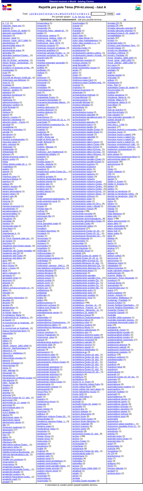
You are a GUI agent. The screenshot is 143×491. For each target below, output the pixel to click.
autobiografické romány (119, 337)
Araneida (77, 30)
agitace (5, 184)
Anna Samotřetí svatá (47, 223)
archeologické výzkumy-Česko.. (88, 184)
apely (39, 396)
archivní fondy (79, 416)
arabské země (44, 458)
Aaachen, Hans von (11, 25)
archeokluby (78, 107)
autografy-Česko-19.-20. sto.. (122, 377)
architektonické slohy (83, 293)
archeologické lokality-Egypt (86, 132)
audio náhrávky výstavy (119, 270)
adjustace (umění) (11, 105)
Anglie (40, 196)
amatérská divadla (11, 467)
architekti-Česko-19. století (85, 255)
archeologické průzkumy (84, 166)
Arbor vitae (78, 35)
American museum (46, 45)
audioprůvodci (114, 273)
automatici (112, 382)
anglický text (43, 189)
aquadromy (42, 446)
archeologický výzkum (83, 208)
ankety (40, 218)
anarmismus (43, 127)
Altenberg (7, 439)
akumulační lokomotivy (13, 297)
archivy (76, 436)
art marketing (114, 67)
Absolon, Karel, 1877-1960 (15, 40)
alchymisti (7, 405)
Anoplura (41, 243)
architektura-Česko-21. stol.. (86, 369)
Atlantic (111, 208)
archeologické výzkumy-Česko (87, 181)
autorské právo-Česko (118, 438)
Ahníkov (6, 223)
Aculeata (6, 85)
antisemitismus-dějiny (47, 325)
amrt (39, 92)
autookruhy (113, 431)
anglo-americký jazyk (47, 201)
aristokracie (78, 448)
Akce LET (7, 263)
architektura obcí (81, 332)
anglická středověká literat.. (50, 179)
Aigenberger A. (9, 233)
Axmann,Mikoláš (115, 468)
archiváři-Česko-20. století (85, 404)
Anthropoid (42, 263)
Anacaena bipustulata (47, 100)
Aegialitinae (8, 127)
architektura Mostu (81, 327)
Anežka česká (44, 161)
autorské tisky (114, 441)
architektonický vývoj (82, 297)
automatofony (114, 389)
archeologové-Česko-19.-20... (87, 231)
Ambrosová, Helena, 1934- (50, 38)
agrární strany (9, 194)
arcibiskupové (79, 50)
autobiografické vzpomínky (120, 339)
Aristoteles (78, 458)
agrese (5, 199)
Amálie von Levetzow (12, 459)
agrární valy (8, 196)
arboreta (77, 45)
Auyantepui (113, 451)
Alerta (5, 368)
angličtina (41, 194)
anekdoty (41, 156)
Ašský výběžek (115, 171)
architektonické (80, 273)
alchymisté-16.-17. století (14, 402)
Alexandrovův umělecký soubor (17, 378)
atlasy (110, 218)
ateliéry (111, 189)
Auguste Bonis (115, 283)
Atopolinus (113, 246)
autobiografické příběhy (119, 335)
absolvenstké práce (11, 45)
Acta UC (6, 82)
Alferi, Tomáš (8, 383)
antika (40, 300)
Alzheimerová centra (12, 449)
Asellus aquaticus (116, 95)
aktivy (5, 290)
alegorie (6, 360)
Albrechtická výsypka (12, 358)
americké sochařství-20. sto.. (51, 55)
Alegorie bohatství (11, 363)
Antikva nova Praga (46, 307)
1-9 (30, 14)
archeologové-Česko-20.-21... (87, 233)
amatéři (6, 481)
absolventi (7, 48)
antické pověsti (44, 280)
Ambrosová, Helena (46, 35)
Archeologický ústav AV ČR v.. (87, 203)
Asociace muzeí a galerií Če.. (122, 137)
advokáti (6, 124)
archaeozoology (80, 100)
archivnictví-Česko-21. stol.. (86, 433)
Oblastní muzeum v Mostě (62, 1)
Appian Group (43, 436)
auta (110, 325)
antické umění (44, 285)
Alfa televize (8, 380)
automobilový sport (117, 416)
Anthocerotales (44, 253)
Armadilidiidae (114, 35)
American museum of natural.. (51, 48)
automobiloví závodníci (118, 409)
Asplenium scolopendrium (120, 149)
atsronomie (113, 258)
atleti (110, 236)
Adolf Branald (9, 107)
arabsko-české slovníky (48, 468)
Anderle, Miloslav (45, 147)
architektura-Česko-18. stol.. (86, 357)
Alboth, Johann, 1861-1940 (15, 345)
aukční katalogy (115, 293)
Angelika (41, 174)
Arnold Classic (114, 48)
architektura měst (81, 322)
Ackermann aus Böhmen (14, 80)
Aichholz (6, 236)
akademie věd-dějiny (12, 258)
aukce (110, 290)
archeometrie (79, 241)
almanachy (7, 430)
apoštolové (42, 433)
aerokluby (7, 137)
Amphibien (42, 87)
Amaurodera (43, 23)
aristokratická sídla (82, 453)
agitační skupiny (10, 186)
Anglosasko (42, 203)
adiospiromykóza (10, 102)
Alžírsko (6, 457)
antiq (39, 315)
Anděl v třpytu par (45, 137)
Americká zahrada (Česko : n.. (51, 53)
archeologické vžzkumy (84, 196)
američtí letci (43, 58)
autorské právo (115, 436)
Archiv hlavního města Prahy (86, 384)
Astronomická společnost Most (122, 156)
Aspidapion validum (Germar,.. (122, 147)
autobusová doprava (117, 344)
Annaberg (42, 228)
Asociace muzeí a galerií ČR (121, 139)
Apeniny (41, 399)
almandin (6, 432)
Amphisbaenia (44, 90)
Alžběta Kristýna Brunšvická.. (16, 452)
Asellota (111, 92)
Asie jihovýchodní (116, 112)
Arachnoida (42, 480)
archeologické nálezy (83, 139)
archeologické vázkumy (84, 174)
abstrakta (6, 53)
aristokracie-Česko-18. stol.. (86, 451)
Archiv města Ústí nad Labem (87, 389)
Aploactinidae (43, 419)
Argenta (76, 85)
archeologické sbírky (82, 169)
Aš (109, 166)
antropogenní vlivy (46, 359)
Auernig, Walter (115, 275)
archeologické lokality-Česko (86, 129)
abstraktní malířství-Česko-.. (16, 55)
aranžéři (76, 33)
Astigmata (112, 152)
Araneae (77, 28)
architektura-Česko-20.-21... (86, 367)
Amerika (41, 60)
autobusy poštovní (116, 357)
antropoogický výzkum (48, 386)
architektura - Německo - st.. (86, 310)
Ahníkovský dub (10, 226)
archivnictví (78, 431)
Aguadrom (7, 218)
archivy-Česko (79, 441)
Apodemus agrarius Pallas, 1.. (51, 421)
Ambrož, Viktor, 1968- (47, 40)
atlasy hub (112, 231)
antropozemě (43, 389)
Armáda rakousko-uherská (120, 28)
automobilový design (117, 411)
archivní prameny (81, 426)
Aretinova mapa (80, 77)
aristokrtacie (78, 456)
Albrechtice (7, 355)
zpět (118, 14)
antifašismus (43, 290)
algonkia (6, 392)
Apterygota (42, 441)
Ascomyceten (114, 90)
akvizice (6, 310)
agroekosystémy (10, 211)
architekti (77, 253)
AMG (39, 75)
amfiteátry (42, 70)
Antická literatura (45, 270)
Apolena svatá (44, 426)
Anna (39, 221)
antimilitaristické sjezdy (48, 312)
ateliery (111, 186)
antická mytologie (45, 275)
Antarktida (42, 248)
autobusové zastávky (118, 352)
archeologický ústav (82, 201)
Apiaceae (41, 404)
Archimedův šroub (81, 250)
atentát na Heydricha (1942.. (121, 194)
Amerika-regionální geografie (51, 62)
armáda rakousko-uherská (120, 30)
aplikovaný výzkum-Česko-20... (52, 416)
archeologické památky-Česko (87, 159)
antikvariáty (42, 310)
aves (110, 461)
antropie (41, 349)
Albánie (6, 338)
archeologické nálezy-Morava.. (87, 154)
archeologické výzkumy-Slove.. (87, 194)
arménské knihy (115, 43)
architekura (78, 377)
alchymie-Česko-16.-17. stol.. (16, 397)
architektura (78, 302)
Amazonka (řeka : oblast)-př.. (51, 30)
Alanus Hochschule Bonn (14, 331)
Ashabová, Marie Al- (117, 97)
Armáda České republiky (84, 480)
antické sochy (43, 283)
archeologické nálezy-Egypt (86, 147)
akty (4, 295)
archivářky (77, 406)
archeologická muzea (83, 112)
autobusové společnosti (119, 349)
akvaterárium (8, 307)
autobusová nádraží (117, 347)
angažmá (41, 169)
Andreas (41, 149)
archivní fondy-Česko (83, 419)
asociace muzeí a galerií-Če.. (122, 142)
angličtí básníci (44, 191)
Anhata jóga (43, 208)
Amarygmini (8, 462)
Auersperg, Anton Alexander (121, 278)
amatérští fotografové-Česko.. (16, 477)
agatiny (5, 169)
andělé (40, 144)
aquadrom (42, 443)
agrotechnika (8, 216)
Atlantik (111, 211)
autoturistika (113, 446)
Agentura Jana (9, 176)
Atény (110, 201)
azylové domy (114, 473)
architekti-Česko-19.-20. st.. (86, 258)
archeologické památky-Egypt (87, 161)
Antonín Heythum (45, 332)
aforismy (6, 154)
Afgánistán (7, 147)
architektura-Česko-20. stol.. (86, 364)
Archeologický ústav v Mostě (86, 206)
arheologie (78, 92)
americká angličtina (46, 50)
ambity (40, 33)
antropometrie (43, 384)
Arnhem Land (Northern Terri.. (122, 45)
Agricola (6, 201)
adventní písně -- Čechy (13, 122)
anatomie (41, 132)
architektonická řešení (83, 270)
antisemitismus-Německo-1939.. (52, 327)
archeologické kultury (83, 124)
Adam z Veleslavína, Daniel (15, 87)
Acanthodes (8, 70)
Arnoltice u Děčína (116, 53)
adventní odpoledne (11, 119)
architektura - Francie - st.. (85, 307)
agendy (6, 171)
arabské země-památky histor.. (52, 466)
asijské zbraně (114, 119)
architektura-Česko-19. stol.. (86, 359)
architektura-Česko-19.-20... (86, 362)
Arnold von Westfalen (118, 50)
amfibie (40, 67)
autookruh (112, 429)
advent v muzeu (10, 117)
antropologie (43, 364)
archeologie (78, 211)
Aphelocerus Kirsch (46, 401)
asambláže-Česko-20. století (121, 87)
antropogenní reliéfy (46, 357)
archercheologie (80, 248)
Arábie (40, 448)
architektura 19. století (83, 312)
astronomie (113, 161)
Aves (110, 458)
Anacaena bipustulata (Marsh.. (51, 102)
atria (110, 250)
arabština (41, 473)
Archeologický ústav (82, 199)
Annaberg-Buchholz (46, 231)
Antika (40, 297)
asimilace (112, 122)
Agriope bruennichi (11, 206)
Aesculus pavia (9, 142)
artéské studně (115, 75)
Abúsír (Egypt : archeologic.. (16, 62)
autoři (110, 443)
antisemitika (42, 317)
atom (110, 241)
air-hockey (7, 241)
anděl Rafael (43, 134)
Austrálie (112, 315)
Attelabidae (113, 265)
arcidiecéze (78, 58)
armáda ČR (113, 25)
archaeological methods (84, 95)
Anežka (40, 159)
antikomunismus (45, 302)
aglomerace (8, 189)
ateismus (112, 176)
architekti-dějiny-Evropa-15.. (86, 260)
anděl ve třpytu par (46, 139)
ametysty (41, 65)
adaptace (6, 92)
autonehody (113, 421)
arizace (76, 466)
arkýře (76, 476)
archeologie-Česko (82, 223)
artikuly (111, 80)
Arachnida (42, 476)
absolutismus (8, 43)
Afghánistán (8, 152)
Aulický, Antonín (115, 295)
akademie (7, 248)
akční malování (9, 273)
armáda (76, 478)
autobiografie (114, 342)
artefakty (112, 70)
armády (111, 38)
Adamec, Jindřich (10, 90)
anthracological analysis (48, 258)
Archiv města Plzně (82, 386)
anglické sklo (43, 184)
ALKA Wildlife (9, 412)
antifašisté (42, 293)
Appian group (43, 438)
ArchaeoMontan (80, 97)
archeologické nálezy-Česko (86, 144)
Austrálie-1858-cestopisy (119, 317)
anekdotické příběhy (46, 154)
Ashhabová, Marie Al (117, 102)
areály (76, 70)
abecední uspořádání (12, 33)
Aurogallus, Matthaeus (118, 297)
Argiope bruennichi (82, 90)
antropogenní (43, 352)
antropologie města (46, 379)
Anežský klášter (44, 166)
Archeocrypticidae (81, 105)
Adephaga (7, 100)
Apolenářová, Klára (46, 429)
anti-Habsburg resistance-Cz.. (51, 268)
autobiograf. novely (117, 330)
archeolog (77, 109)
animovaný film (44, 216)
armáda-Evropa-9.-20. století (121, 33)
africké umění (9, 159)
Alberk (5, 343)
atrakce (111, 248)
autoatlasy (112, 327)
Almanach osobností (12, 427)
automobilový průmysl (118, 414)
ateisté (111, 179)
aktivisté (6, 283)
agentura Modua (10, 179)
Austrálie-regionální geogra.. (121, 320)
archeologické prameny (84, 164)
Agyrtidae (7, 221)
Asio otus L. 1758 (116, 124)
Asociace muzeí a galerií (119, 134)
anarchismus (43, 117)
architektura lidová (81, 320)
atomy (110, 243)
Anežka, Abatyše (45, 164)
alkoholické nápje (10, 417)
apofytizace (42, 424)
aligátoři (6, 410)
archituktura (78, 379)
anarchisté (42, 122)
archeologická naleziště (84, 114)
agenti (5, 174)
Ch (51, 14)
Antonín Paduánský (46, 335)
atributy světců (115, 255)
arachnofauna (43, 478)
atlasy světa (113, 233)
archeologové (79, 228)
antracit (40, 339)
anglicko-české (44, 186)
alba (4, 336)
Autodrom (112, 362)
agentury (6, 181)
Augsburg (112, 280)
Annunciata (42, 238)
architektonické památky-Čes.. (87, 278)
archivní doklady (80, 411)
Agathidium (7, 166)
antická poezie (44, 278)
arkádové (77, 471)
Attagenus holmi (115, 263)
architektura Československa (86, 317)
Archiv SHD (78, 394)
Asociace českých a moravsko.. (123, 129)
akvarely (6, 302)
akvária (5, 305)
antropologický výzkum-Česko (51, 362)
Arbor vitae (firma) (81, 38)
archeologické (79, 119)
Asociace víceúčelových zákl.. (122, 144)
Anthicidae (42, 250)
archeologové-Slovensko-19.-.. (87, 236)
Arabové (41, 451)
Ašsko (110, 169)
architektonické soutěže (84, 295)
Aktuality (6, 293)
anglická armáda (45, 176)
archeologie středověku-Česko (87, 221)
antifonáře (42, 295)
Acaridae (6, 75)
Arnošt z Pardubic (116, 55)
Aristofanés (78, 446)
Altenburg (7, 442)
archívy (76, 438)
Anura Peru (42, 391)
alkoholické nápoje (11, 420)
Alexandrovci (8, 375)
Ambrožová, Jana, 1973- (49, 43)
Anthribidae (42, 260)
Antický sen (42, 288)
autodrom (112, 364)
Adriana (6, 112)
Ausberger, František (117, 300)
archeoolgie (78, 243)
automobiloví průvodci (118, 406)
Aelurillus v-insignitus (12, 129)
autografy (112, 374)
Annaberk (41, 233)
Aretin (75, 75)
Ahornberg (7, 228)
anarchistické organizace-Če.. (51, 124)
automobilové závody (118, 404)
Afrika (5, 161)
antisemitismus (44, 320)
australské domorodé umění (121, 322)
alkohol (5, 415)
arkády (76, 473)
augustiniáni (113, 285)
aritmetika (77, 463)
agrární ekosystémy (11, 191)
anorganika (42, 246)
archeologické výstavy (83, 176)
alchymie (6, 395)
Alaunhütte (7, 333)
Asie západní (114, 114)
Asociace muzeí (115, 132)
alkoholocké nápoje (11, 422)
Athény (111, 203)
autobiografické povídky (119, 332)
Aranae (76, 25)
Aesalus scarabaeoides (13, 139)
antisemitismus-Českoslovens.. (52, 322)
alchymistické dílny (11, 407)
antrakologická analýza (48, 342)
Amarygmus (8, 464)
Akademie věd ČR (11, 253)
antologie (41, 330)
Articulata (112, 77)
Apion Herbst (43, 409)
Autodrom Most (115, 367)
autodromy (113, 369)
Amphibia (41, 85)
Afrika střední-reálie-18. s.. (15, 164)
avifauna (112, 463)
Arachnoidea (79, 23)
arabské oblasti (44, 453)
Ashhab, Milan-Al (116, 100)
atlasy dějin (113, 223)
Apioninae (42, 411)
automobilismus (115, 396)
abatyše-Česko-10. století (14, 30)
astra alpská (113, 154)
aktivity (5, 285)
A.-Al (74, 16)
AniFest (40, 211)
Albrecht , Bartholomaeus (14, 348)
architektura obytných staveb (86, 337)
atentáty (111, 199)
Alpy (4, 434)
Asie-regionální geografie (120, 117)
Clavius (90, 1)
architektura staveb (82, 347)
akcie (5, 270)
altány (5, 437)
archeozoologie (80, 246)
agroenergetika (9, 213)
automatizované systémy (119, 386)
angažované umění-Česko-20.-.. (52, 171)
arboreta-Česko (80, 48)
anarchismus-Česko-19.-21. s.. (52, 119)
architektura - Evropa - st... (85, 305)
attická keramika (115, 268)
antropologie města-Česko (49, 382)
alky (4, 425)
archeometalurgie (81, 238)
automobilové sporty (117, 401)
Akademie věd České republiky (17, 250)
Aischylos (7, 243)
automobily (113, 419)
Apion (40, 406)
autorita (111, 433)
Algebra (6, 385)
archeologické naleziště (84, 137)
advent (5, 114)
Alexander (7, 373)
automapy (112, 379)
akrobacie (7, 275)
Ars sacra (112, 65)
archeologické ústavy (83, 171)
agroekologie (8, 208)
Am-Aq (81, 16)
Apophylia (42, 431)
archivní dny (78, 409)
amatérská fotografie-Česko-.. (16, 469)
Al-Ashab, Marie (10, 312)
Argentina (77, 87)
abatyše (6, 28)
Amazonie (42, 25)
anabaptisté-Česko (46, 97)
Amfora (40, 72)
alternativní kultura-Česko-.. (15, 444)
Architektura (78, 300)
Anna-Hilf (41, 226)
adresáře (6, 109)
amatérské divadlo (11, 472)
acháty (5, 231)
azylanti (111, 471)
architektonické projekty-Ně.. (86, 288)
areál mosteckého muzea (85, 67)
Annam (40, 236)
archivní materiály (81, 424)
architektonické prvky (83, 290)
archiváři (77, 401)
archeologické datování (84, 122)
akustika (6, 300)
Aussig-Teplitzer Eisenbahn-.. (122, 305)
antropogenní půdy (46, 354)
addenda (6, 97)
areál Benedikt (79, 65)
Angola (40, 206)
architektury (78, 374)
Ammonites (42, 80)
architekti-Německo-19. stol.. (86, 263)
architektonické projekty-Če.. (86, 280)
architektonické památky (84, 275)
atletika (111, 238)
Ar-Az (88, 16)
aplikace (41, 414)
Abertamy (7, 35)
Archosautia (78, 443)
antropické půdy (44, 344)
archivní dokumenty (82, 414)
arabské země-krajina (47, 463)
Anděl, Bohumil (44, 142)
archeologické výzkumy (84, 179)
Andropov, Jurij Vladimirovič (50, 152)
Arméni (111, 40)
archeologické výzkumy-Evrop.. (87, 191)
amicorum (42, 77)
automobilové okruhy (117, 399)
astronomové (114, 164)
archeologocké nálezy (83, 226)
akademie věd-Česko (12, 255)
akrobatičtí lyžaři (10, 278)
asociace (112, 127)
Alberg (5, 340)
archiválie (77, 399)
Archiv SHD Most (81, 396)
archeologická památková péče (87, 117)
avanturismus (114, 456)
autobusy (112, 354)
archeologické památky (84, 156)
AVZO (110, 466)
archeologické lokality (83, 127)
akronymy (7, 280)
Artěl (110, 72)
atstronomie (113, 260)
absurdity (6, 58)
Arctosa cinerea (80, 62)
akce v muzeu (9, 268)
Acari (4, 72)
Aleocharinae (8, 365)
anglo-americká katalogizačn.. (51, 199)
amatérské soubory (11, 474)
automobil (112, 394)
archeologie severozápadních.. (87, 218)
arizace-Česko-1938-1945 (85, 468)
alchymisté (7, 400)
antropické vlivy (44, 347)
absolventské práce (11, 50)
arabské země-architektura (50, 461)
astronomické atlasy (117, 159)
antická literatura (45, 273)
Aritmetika (77, 461)
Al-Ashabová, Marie (11, 315)
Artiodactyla (113, 82)
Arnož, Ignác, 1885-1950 (119, 60)
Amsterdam (42, 95)
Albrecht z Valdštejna (12, 353)
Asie (110, 107)
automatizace (114, 384)
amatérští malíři (9, 479)
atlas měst (112, 216)
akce (4, 260)
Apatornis (41, 394)
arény (75, 72)
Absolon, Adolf (9, 38)
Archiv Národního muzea (84, 391)
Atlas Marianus (115, 213)
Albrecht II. (7, 350)
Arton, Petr (113, 85)
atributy (111, 253)
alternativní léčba (10, 447)
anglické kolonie (44, 181)
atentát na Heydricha (117, 191)
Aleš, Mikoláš (8, 370)
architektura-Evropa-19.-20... (86, 372)
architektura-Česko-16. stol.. (86, 354)
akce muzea (8, 265)
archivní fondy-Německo (84, 421)
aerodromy (7, 134)
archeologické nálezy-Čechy (86, 142)
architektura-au (80, 352)
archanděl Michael (81, 102)
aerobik (6, 132)
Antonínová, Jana (45, 337)
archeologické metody (83, 134)
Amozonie (42, 82)
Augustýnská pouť (116, 288)
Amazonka (42, 28)
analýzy (40, 114)
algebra (6, 387)
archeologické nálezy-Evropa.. (87, 149)
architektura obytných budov (86, 335)
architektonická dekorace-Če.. (87, 265)
